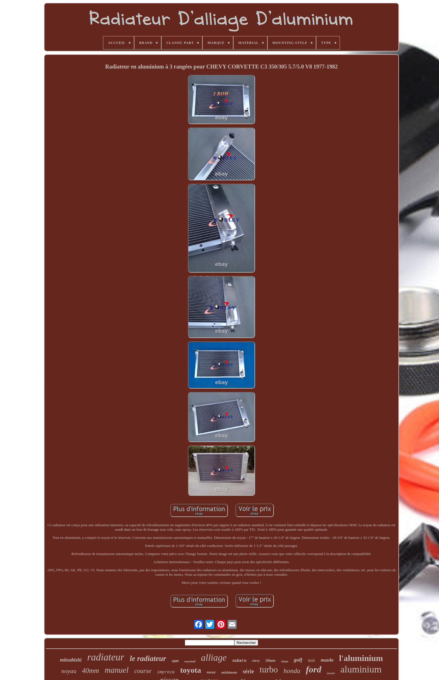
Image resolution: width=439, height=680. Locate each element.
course (142, 670)
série (248, 671)
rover (211, 672)
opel (175, 661)
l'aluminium (361, 658)
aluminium (361, 669)
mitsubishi (70, 660)
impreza (166, 672)
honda (291, 670)
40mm (90, 670)
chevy (256, 661)
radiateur (105, 657)
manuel (117, 669)
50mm (270, 660)
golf (298, 660)
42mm (284, 661)
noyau (68, 670)
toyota (190, 670)
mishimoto (229, 672)
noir (311, 660)
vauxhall (189, 661)
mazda (327, 660)
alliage (214, 658)
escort (331, 673)
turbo (269, 669)
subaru (239, 660)
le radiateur (148, 658)
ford (313, 669)
